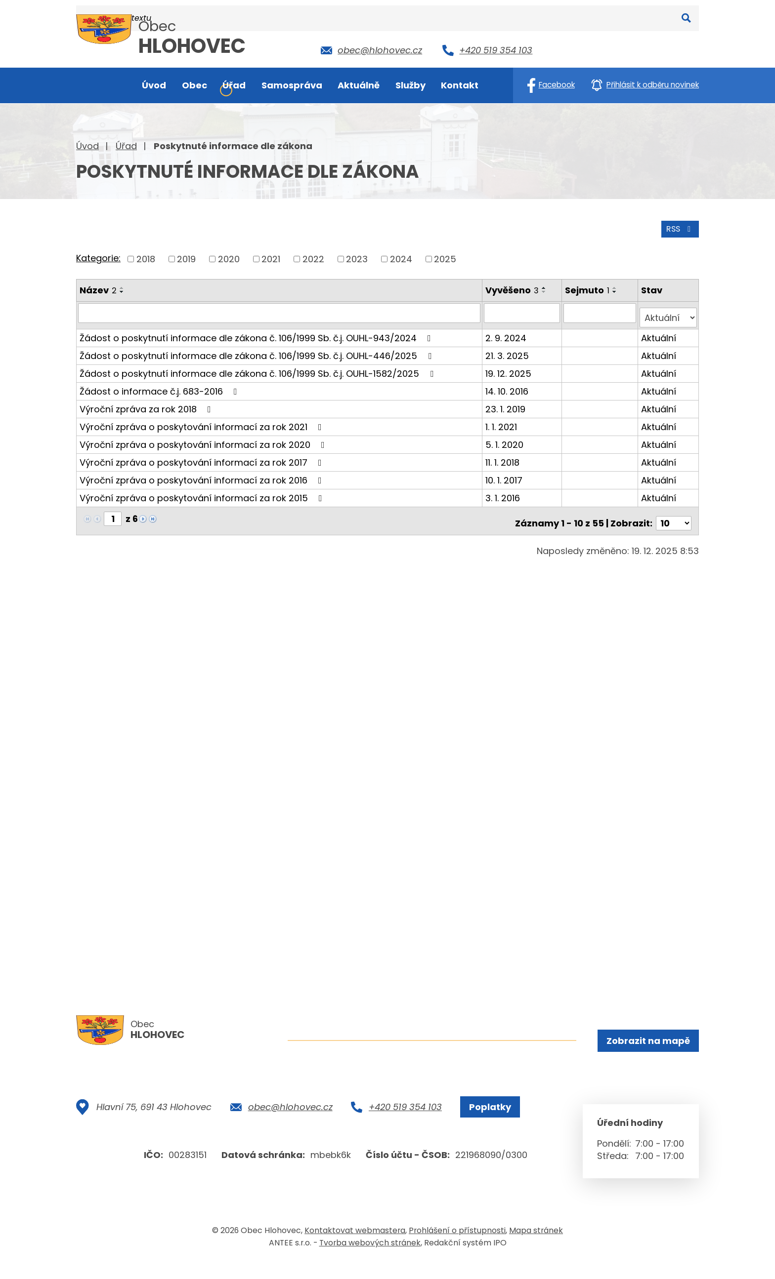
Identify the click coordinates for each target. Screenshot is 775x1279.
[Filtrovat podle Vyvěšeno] (523, 310)
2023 (357, 256)
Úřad (126, 146)
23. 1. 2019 (506, 402)
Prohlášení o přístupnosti (457, 1246)
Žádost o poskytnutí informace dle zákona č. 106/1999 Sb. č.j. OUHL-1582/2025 (258, 366)
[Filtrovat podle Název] (279, 310)
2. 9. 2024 (506, 330)
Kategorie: (98, 256)
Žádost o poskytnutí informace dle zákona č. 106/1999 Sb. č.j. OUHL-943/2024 (257, 330)
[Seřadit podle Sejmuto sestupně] (616, 289)
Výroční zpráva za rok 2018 (147, 402)
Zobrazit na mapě (646, 1042)
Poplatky (486, 1123)
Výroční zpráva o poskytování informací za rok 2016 (203, 473)
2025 (445, 256)
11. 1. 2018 (503, 455)
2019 (186, 256)
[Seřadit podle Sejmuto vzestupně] (616, 285)
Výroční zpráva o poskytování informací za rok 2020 (204, 437)
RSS (677, 226)
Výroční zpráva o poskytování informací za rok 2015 (203, 490)
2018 (145, 256)
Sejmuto (588, 287)
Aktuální (659, 330)
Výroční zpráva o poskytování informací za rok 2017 (203, 455)
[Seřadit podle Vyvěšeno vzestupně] (545, 285)
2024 (401, 256)
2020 (229, 256)
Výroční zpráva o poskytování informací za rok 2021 (203, 419)
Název (98, 287)
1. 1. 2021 (502, 419)
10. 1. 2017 (504, 473)
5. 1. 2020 (505, 437)
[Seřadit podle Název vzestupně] (122, 285)
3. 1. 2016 (503, 490)
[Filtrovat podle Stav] (668, 310)
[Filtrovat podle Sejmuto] (601, 310)
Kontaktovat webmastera (354, 1246)
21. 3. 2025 (508, 348)
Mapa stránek (536, 1246)
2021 (270, 256)
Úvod (87, 146)
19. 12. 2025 (509, 366)
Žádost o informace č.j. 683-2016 (160, 384)
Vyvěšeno (513, 287)
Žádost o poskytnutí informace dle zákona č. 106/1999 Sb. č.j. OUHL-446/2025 (257, 348)
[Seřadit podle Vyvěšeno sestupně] (545, 289)
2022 (313, 256)
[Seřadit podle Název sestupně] (122, 289)
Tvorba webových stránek (370, 1258)
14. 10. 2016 (507, 384)
